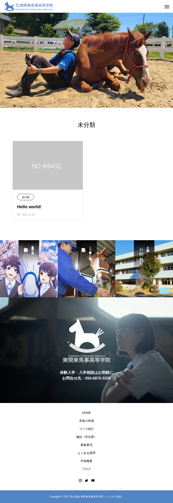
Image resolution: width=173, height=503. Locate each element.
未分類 (25, 197)
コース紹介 (86, 428)
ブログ (86, 469)
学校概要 (86, 461)
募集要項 (86, 445)
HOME (86, 412)
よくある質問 (86, 453)
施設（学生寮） (86, 437)
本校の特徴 (86, 420)
